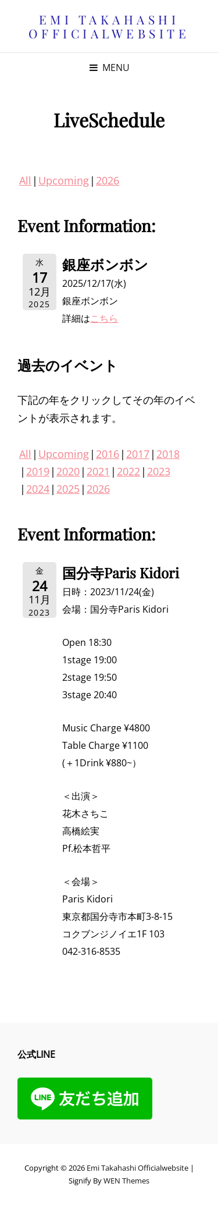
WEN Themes (126, 1180)
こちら (104, 318)
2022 (128, 471)
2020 (68, 471)
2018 (168, 454)
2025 (68, 489)
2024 (37, 489)
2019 (37, 471)
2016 (107, 454)
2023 (158, 471)
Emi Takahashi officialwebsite (109, 26)
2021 (98, 471)
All (25, 180)
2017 (137, 454)
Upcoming (63, 180)
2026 (107, 180)
